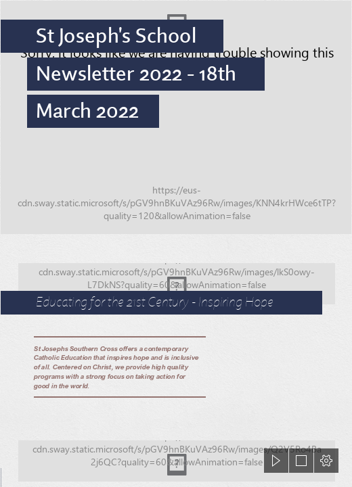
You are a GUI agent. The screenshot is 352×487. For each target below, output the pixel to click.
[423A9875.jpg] (176, 278)
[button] (276, 460)
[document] (176, 243)
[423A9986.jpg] (176, 117)
